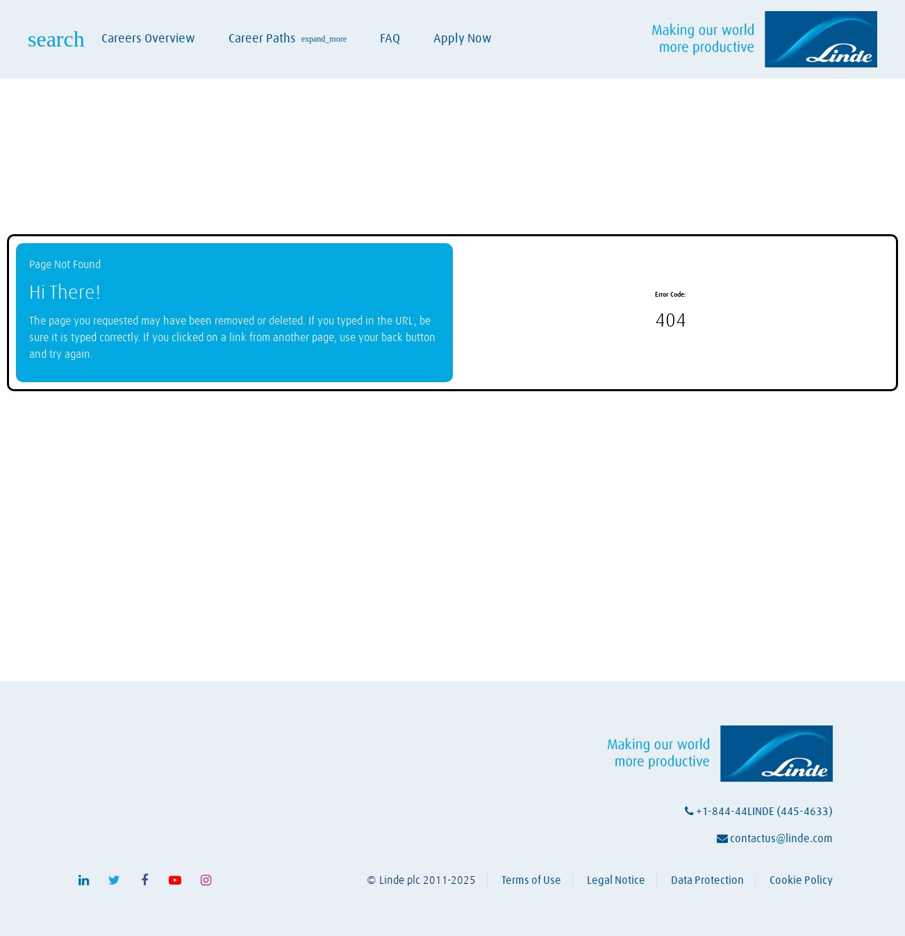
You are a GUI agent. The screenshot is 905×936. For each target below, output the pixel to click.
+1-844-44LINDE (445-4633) (759, 811)
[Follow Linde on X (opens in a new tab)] (114, 880)
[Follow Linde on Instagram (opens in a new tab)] (205, 880)
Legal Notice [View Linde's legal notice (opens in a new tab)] (616, 880)
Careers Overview (148, 39)
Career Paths (288, 39)
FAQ (390, 39)
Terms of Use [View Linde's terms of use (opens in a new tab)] (531, 880)
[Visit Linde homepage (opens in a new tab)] (764, 39)
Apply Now (462, 39)
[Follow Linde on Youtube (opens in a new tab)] (175, 880)
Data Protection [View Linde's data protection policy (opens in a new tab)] (707, 880)
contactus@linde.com (775, 838)
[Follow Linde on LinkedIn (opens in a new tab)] (83, 880)
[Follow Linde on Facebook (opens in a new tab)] (144, 880)
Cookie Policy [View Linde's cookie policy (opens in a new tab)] (801, 880)
